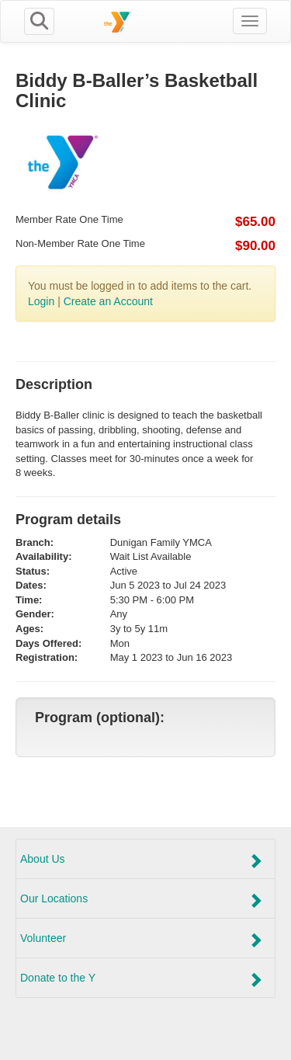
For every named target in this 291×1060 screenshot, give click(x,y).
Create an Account (108, 301)
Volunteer (141, 939)
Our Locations (141, 900)
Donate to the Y (141, 979)
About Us (141, 860)
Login (41, 301)
